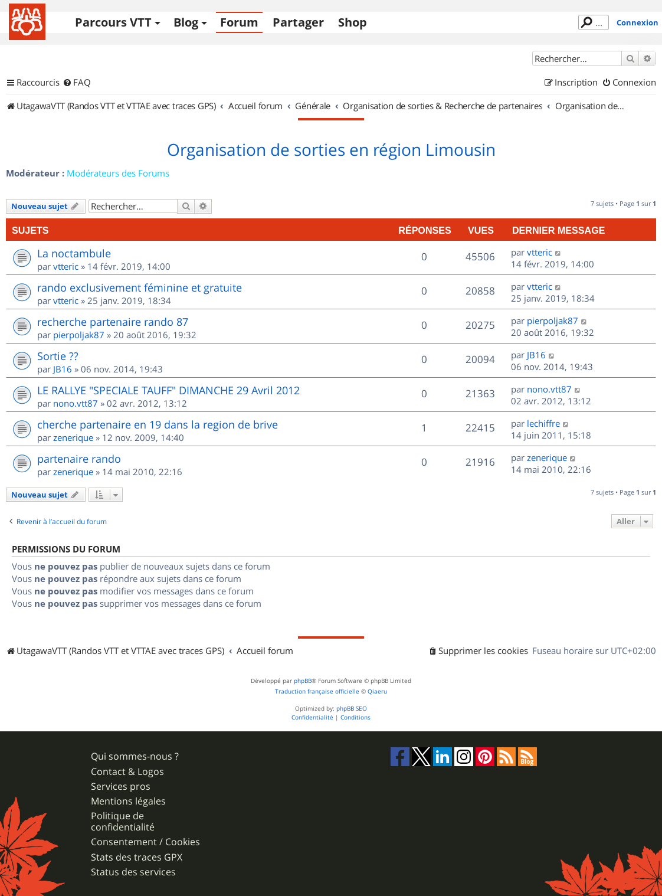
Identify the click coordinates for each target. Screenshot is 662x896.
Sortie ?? (57, 356)
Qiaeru (377, 691)
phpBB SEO (351, 708)
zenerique (73, 437)
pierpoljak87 (78, 335)
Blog (185, 22)
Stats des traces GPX (136, 857)
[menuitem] (77, 83)
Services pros (120, 786)
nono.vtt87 (75, 403)
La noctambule (74, 253)
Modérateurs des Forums (118, 173)
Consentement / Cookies (145, 842)
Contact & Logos (127, 771)
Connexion (637, 22)
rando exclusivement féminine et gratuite (139, 287)
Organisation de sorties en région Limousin (331, 150)
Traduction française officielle (317, 691)
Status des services (133, 872)
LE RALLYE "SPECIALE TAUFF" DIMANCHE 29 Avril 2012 (168, 390)
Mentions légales (128, 801)
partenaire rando (79, 459)
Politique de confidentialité (123, 821)
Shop (352, 22)
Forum (239, 22)
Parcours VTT (113, 22)
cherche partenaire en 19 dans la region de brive (157, 424)
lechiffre (543, 423)
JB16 (62, 369)
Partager (298, 22)
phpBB (303, 681)
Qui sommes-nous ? (135, 756)
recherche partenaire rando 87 (112, 322)
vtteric (65, 266)
